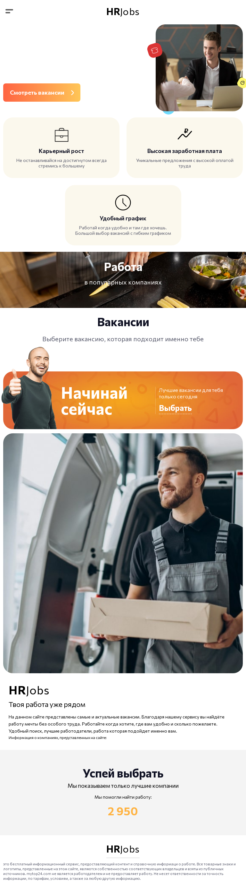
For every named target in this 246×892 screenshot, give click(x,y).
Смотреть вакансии (37, 92)
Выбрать (175, 407)
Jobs (123, 11)
